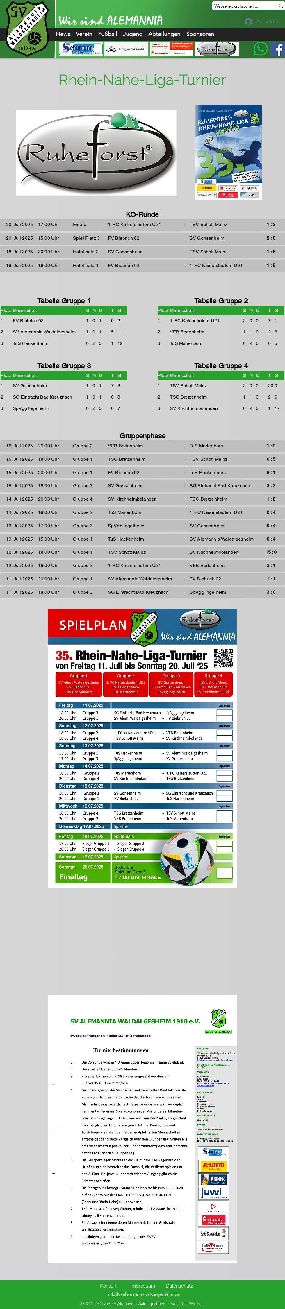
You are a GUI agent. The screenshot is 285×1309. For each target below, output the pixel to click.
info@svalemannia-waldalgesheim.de (143, 1294)
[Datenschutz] (179, 1286)
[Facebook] (277, 49)
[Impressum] (142, 1286)
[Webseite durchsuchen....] (240, 6)
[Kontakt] (108, 1286)
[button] (84, 34)
